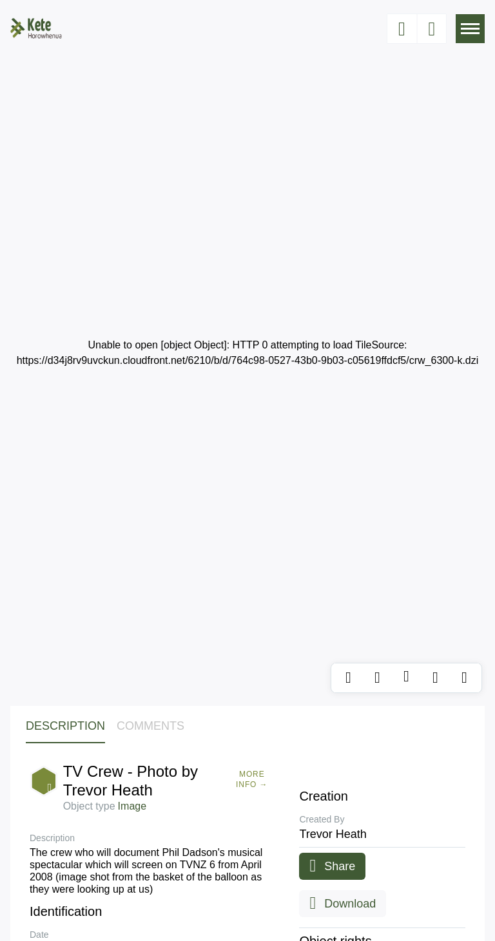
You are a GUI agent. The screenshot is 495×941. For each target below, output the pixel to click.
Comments (150, 725)
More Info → (251, 779)
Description (65, 725)
